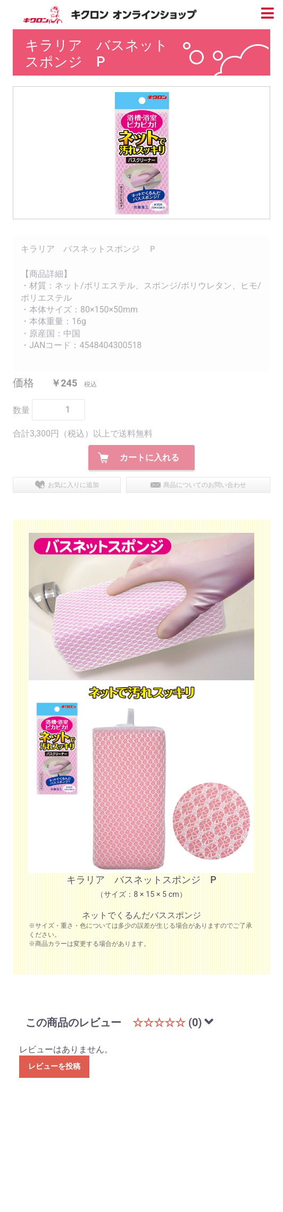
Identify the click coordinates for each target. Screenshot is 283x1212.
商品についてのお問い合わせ (204, 485)
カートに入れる (149, 457)
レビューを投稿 (54, 1066)
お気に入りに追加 (73, 485)
